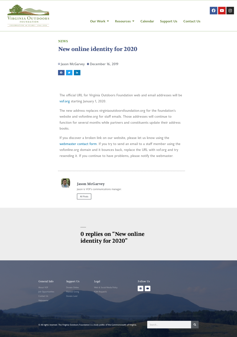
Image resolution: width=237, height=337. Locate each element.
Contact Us (191, 21)
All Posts (84, 196)
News (63, 41)
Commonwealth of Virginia (124, 324)
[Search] (195, 324)
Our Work (99, 21)
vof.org (65, 101)
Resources (124, 21)
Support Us (168, 21)
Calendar (147, 21)
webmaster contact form (78, 144)
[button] (61, 72)
